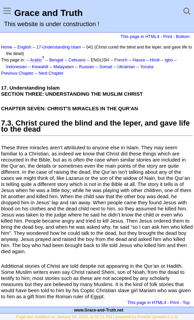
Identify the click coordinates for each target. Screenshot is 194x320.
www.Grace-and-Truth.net (99, 310)
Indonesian (16, 66)
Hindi (154, 60)
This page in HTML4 (140, 36)
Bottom (183, 36)
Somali (105, 66)
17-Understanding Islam (58, 47)
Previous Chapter (17, 73)
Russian (86, 66)
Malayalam (63, 66)
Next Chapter (51, 73)
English (24, 47)
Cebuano (77, 60)
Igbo (169, 60)
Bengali (56, 60)
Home (6, 47)
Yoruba (146, 66)
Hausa (139, 60)
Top (186, 302)
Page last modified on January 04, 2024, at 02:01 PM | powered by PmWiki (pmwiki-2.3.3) (97, 317)
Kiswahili (40, 66)
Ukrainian (126, 66)
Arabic (36, 60)
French (121, 60)
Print (167, 36)
